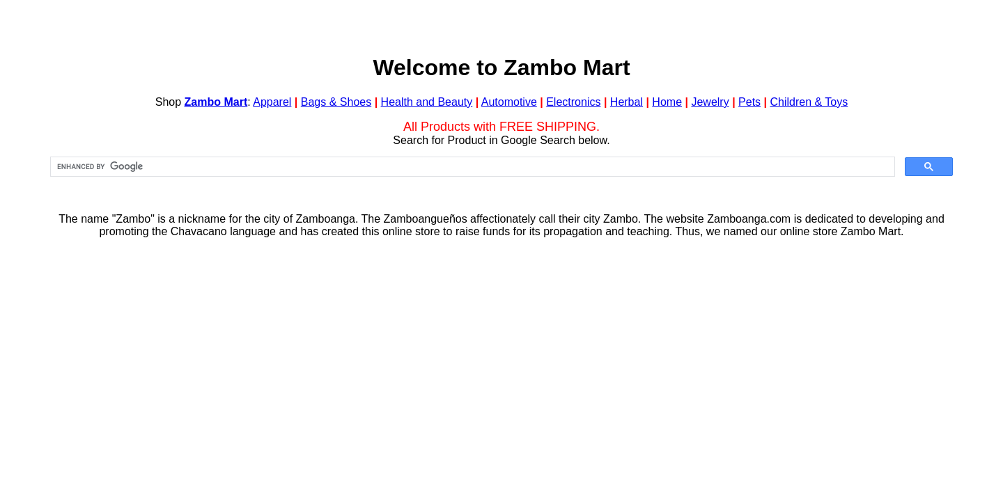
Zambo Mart (216, 102)
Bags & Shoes (336, 102)
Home (667, 102)
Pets (749, 102)
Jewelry (710, 102)
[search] (471, 167)
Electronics (573, 102)
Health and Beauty (427, 102)
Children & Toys (809, 102)
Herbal (626, 102)
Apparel (272, 102)
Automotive (509, 102)
